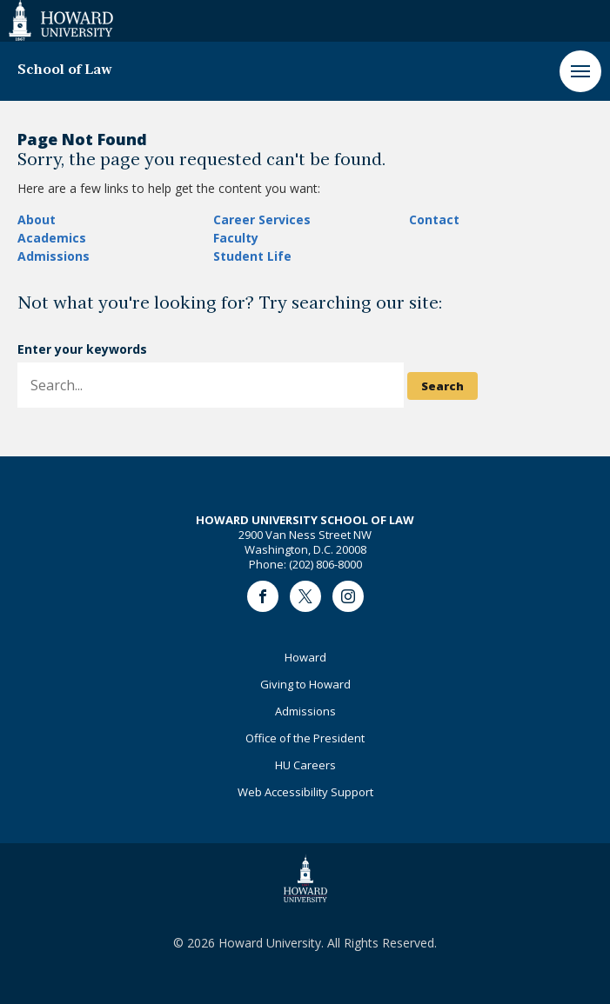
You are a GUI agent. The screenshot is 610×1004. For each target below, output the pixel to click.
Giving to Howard (305, 684)
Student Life (252, 256)
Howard (305, 657)
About (36, 219)
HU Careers (305, 765)
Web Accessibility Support (305, 792)
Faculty (235, 237)
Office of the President (305, 738)
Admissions (53, 256)
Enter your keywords (82, 349)
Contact (434, 219)
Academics (51, 237)
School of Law (64, 70)
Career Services (262, 219)
